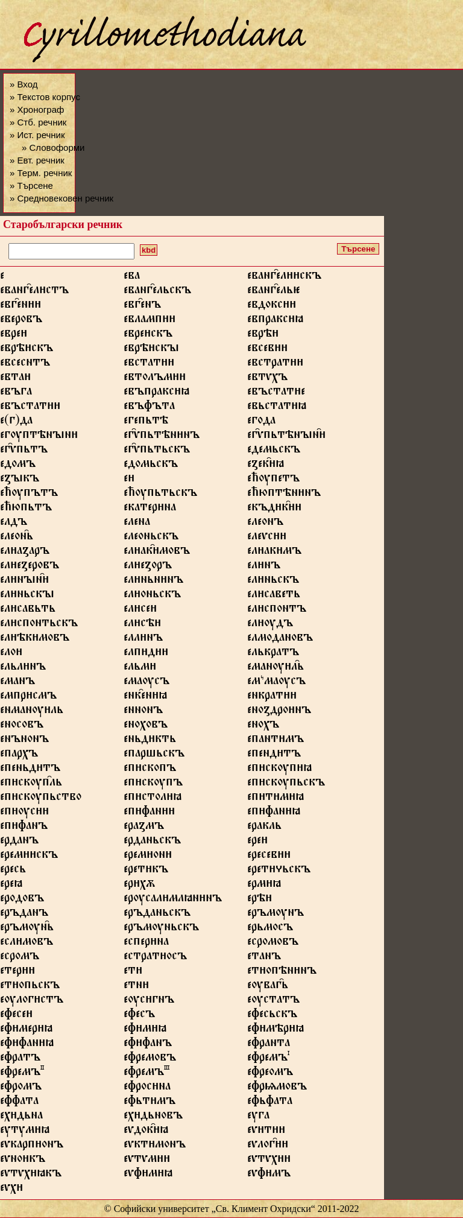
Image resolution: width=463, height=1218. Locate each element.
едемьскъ (273, 451)
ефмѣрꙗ (275, 1030)
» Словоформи (53, 147)
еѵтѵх (269, 1160)
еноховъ (146, 726)
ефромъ (21, 1088)
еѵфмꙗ (148, 1175)
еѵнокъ (22, 1160)
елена (137, 523)
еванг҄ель (273, 292)
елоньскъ (152, 596)
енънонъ (24, 741)
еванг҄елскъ (284, 277)
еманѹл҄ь (275, 668)
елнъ (263, 567)
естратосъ (155, 958)
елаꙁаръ (24, 552)
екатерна (150, 509)
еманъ (17, 683)
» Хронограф (37, 109)
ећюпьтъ (26, 509)
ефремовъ (150, 1059)
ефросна (147, 1088)
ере (257, 842)
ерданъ (19, 842)
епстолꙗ (152, 798)
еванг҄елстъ (34, 292)
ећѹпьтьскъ (160, 494)
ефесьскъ (272, 1016)
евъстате (276, 393)
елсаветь (273, 596)
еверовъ (21, 321)
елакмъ (274, 552)
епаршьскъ (154, 755)
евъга (16, 393)
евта (15, 379)
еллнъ (143, 639)
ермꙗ (264, 885)
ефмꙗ (145, 1030)
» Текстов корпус (45, 97)
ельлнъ (23, 668)
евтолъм (155, 379)
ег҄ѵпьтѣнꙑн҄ (286, 437)
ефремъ (268, 1059)
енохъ (263, 726)
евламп (149, 321)
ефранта (268, 1045)
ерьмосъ (270, 929)
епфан (149, 813)
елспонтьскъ (39, 625)
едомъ (18, 465)
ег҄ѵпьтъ (24, 451)
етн (136, 987)
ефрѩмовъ (277, 1088)
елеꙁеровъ (29, 567)
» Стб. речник (38, 122)
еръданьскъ (157, 914)
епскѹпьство (40, 798)
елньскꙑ (27, 596)
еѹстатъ (273, 1001)
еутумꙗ (24, 1131)
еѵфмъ (269, 1175)
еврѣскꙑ (151, 350)
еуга (258, 1117)
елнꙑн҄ (24, 581)
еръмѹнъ (275, 914)
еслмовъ (26, 943)
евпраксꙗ (275, 321)
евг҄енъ (142, 306)
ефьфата (269, 1103)
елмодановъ (280, 639)
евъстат (30, 408)
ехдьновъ (153, 1117)
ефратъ (20, 1059)
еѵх (11, 1189)
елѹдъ (270, 625)
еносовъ (21, 726)
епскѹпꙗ (279, 770)
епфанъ (24, 827)
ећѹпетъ (273, 480)
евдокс (271, 306)
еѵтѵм (147, 1160)
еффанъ (148, 1045)
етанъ (264, 958)
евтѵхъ (267, 379)
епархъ (19, 755)
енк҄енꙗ (145, 697)
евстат (149, 364)
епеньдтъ (30, 770)
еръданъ (24, 914)
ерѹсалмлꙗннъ (173, 900)
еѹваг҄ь (267, 987)
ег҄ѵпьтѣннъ (162, 437)
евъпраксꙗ (156, 393)
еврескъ (148, 335)
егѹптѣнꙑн (39, 437)
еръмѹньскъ (161, 929)
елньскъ (273, 581)
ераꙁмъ (144, 827)
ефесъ (139, 1016)
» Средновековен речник (61, 198)
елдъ (13, 523)
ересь (13, 871)
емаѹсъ (146, 683)
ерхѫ (139, 885)
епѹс (24, 813)
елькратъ (273, 654)
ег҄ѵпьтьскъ (157, 451)
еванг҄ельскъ (157, 292)
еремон (148, 856)
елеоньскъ (151, 538)
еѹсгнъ (149, 1001)
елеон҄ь (16, 538)
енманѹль (31, 712)
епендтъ (274, 755)
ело (11, 654)
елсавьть (27, 610)
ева (132, 277)
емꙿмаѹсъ (276, 683)
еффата (19, 1103)
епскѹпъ (153, 784)
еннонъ (143, 712)
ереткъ (146, 871)
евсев (267, 350)
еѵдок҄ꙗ (146, 1131)
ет (133, 972)
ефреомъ (270, 1074)
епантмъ (275, 741)
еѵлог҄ (267, 1146)
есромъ (19, 958)
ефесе (16, 1016)
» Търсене (31, 185)
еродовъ (22, 900)
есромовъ (272, 943)
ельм (140, 668)
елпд (146, 654)
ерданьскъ (152, 842)
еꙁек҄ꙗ (265, 465)
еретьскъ (278, 871)
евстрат (275, 364)
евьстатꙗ (276, 408)
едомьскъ (151, 465)
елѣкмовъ (34, 639)
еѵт (266, 1131)
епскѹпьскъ (286, 784)
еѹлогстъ (31, 1001)
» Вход (23, 84)
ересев (269, 856)
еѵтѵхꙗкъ (30, 1175)
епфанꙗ (273, 813)
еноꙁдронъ (279, 712)
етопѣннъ (282, 972)
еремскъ (29, 856)
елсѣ (142, 625)
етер (17, 972)
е (129, 480)
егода (261, 422)
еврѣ (263, 335)
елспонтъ (276, 610)
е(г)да (16, 422)
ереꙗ (11, 885)
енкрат (272, 697)
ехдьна (21, 1117)
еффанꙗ (27, 1045)
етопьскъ (30, 987)
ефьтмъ (149, 1103)
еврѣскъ (26, 350)
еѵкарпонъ (31, 1146)
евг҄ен (20, 306)
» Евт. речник (37, 160)
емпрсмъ (28, 697)
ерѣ (259, 900)
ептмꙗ (275, 798)
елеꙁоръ (148, 567)
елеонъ (265, 523)
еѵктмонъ (155, 1146)
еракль (264, 827)
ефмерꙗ (26, 1030)
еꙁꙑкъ (19, 480)
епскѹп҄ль (31, 784)
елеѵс (266, 538)
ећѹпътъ (29, 494)
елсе (140, 610)
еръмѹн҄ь (27, 929)
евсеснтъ (25, 364)
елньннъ (153, 581)
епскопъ (150, 770)
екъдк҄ (274, 509)
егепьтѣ (146, 422)
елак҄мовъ (157, 552)
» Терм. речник (41, 173)
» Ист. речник (37, 135)
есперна (146, 943)
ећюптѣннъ (284, 494)
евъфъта (149, 408)
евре (13, 335)
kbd (149, 250)
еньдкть (150, 741)
